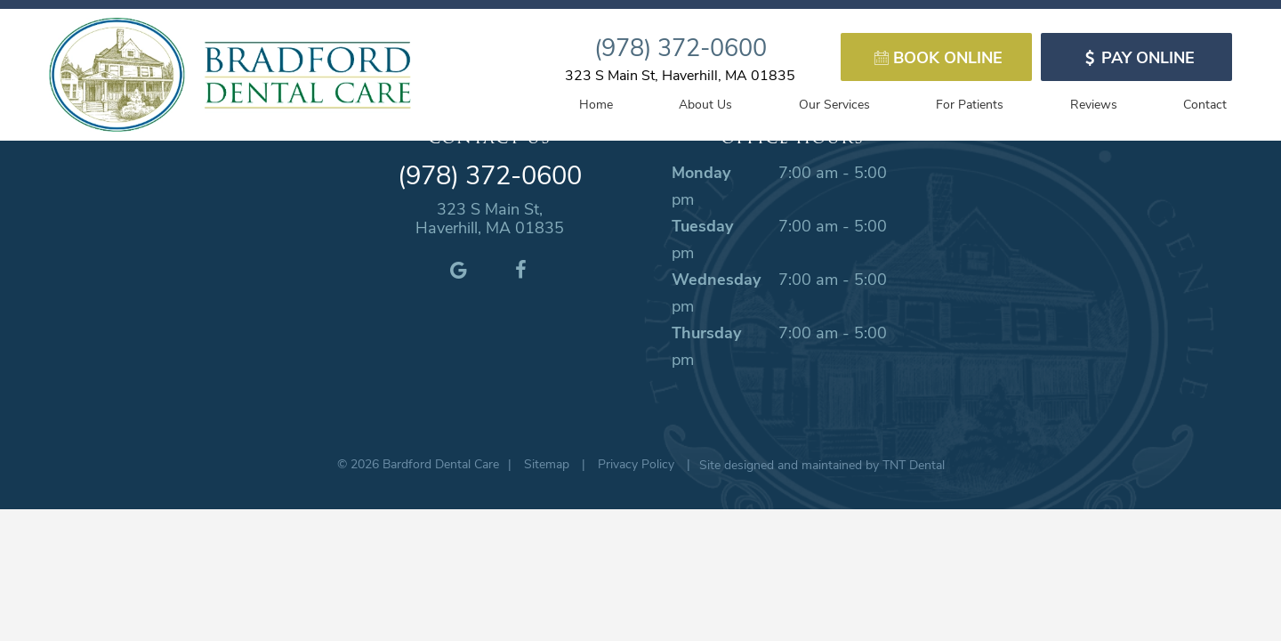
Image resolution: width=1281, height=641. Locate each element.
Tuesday (702, 225)
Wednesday (716, 278)
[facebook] (520, 269)
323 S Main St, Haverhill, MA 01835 (680, 74)
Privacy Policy (636, 463)
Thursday (706, 332)
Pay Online (1136, 57)
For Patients (969, 103)
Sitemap (546, 463)
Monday (701, 172)
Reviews (1093, 103)
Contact (1205, 103)
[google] (458, 269)
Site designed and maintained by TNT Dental (822, 464)
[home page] (230, 75)
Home (596, 103)
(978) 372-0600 (680, 46)
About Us (705, 103)
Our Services (834, 103)
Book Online (936, 57)
